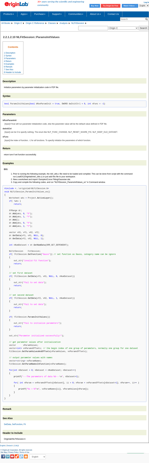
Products (8, 14)
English (2, 446)
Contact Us (113, 14)
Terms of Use (24, 452)
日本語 (16, 446)
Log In (146, 2)
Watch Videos (129, 6)
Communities (75, 14)
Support (57, 14)
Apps (24, 14)
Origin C (18, 23)
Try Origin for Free (110, 6)
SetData (7, 424)
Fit (25, 424)
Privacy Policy (13, 452)
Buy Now (95, 6)
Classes (52, 23)
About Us (95, 14)
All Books (5, 23)
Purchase (39, 14)
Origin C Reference (35, 23)
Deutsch (10, 446)
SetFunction (17, 424)
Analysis (64, 23)
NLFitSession (77, 23)
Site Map (3, 452)
